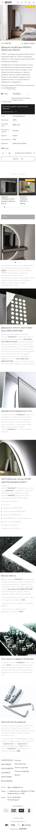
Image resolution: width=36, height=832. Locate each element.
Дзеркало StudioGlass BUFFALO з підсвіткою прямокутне (24, 199)
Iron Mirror (6, 764)
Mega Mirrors (7, 781)
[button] (14, 38)
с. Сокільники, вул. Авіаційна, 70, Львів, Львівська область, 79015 (21, 792)
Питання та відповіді (22, 771)
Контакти (18, 760)
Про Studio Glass (20, 764)
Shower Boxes (7, 760)
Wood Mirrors (7, 769)
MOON (3, 270)
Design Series (6, 777)
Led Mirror (5, 773)
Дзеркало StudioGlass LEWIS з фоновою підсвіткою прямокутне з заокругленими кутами (8, 199)
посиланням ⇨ (11, 88)
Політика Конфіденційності (18, 821)
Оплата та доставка (21, 768)
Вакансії (17, 775)
